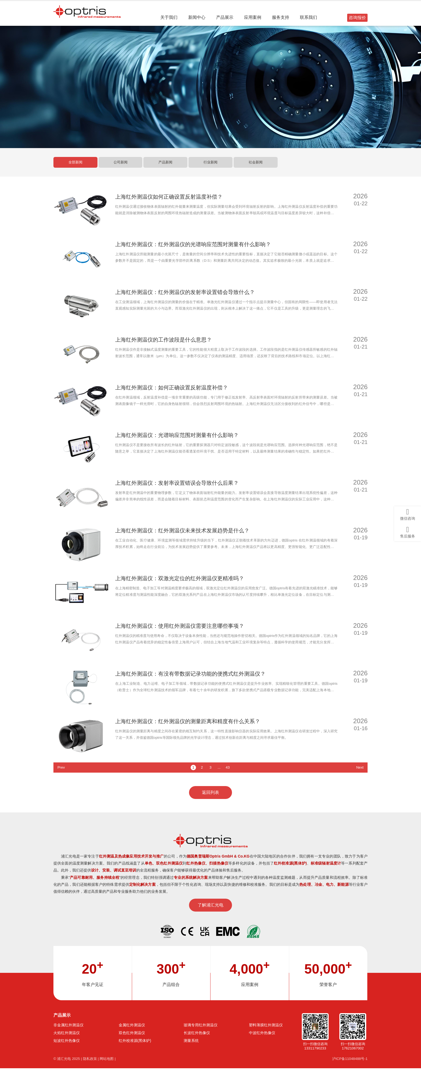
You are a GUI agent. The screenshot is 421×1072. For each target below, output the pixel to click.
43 (228, 771)
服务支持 (281, 17)
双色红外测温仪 (132, 1036)
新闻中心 (197, 17)
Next (360, 771)
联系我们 (309, 17)
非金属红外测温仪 (68, 1028)
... (219, 771)
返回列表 (210, 795)
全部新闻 (75, 165)
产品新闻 (165, 165)
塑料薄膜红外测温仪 (266, 1028)
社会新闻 (255, 165)
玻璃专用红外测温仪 (200, 1028)
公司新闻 (120, 165)
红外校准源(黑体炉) (135, 1044)
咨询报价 (357, 17)
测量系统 (191, 1044)
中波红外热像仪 (262, 1036)
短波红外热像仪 (66, 1044)
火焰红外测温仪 (66, 1036)
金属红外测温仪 (132, 1028)
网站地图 (110, 1062)
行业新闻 (210, 165)
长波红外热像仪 (197, 1036)
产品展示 (225, 17)
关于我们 (169, 17)
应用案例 (253, 17)
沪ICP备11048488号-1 (349, 1062)
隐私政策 (92, 1062)
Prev (61, 771)
